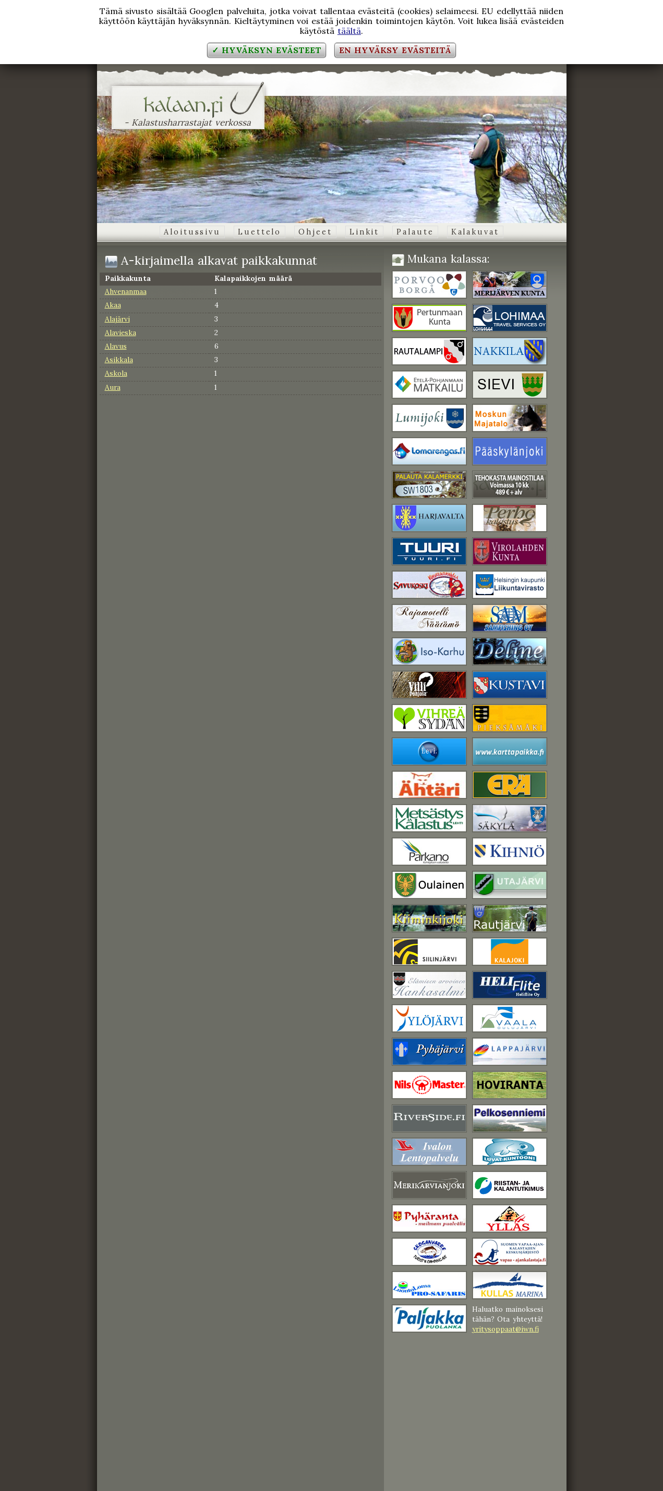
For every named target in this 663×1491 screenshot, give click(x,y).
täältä (349, 31)
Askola (116, 373)
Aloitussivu (192, 232)
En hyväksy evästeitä (395, 50)
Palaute (414, 232)
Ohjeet (315, 232)
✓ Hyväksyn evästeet (266, 50)
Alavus (116, 346)
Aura (112, 387)
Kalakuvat (475, 232)
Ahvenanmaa (126, 291)
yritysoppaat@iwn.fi (505, 1329)
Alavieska (120, 332)
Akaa (113, 305)
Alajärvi (117, 319)
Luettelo (259, 232)
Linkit (364, 232)
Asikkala (119, 359)
